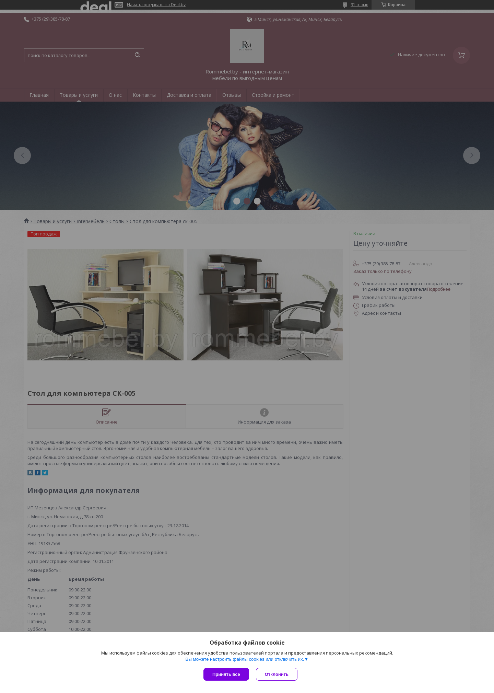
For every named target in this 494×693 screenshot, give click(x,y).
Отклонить (277, 674)
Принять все (226, 674)
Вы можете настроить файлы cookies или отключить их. (244, 659)
